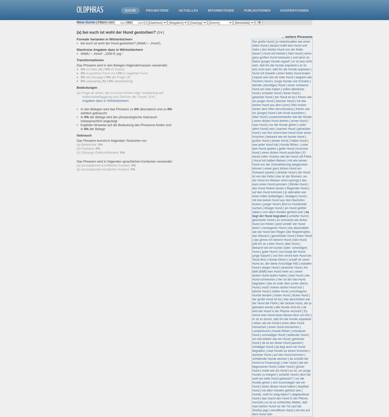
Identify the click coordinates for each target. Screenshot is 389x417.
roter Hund (289, 362)
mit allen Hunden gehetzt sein (281, 390)
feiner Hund (291, 93)
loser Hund (259, 125)
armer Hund (299, 121)
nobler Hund (280, 291)
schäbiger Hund (262, 347)
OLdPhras (90, 10)
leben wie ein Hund (266, 323)
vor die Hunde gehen (283, 125)
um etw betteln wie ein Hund (271, 339)
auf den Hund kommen (267, 192)
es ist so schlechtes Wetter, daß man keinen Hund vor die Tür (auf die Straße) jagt (279, 406)
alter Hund (292, 244)
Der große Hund (263, 41)
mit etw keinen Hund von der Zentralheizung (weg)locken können (280, 164)
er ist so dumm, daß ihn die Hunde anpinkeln (281, 319)
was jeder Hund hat (265, 144)
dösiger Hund (273, 208)
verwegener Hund (274, 228)
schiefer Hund (298, 216)
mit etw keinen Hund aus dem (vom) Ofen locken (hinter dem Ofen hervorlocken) (279, 105)
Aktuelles (188, 10)
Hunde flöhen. (289, 144)
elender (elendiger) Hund (268, 85)
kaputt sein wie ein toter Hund (273, 77)
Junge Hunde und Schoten (291, 81)
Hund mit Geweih (263, 73)
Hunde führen (277, 259)
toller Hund (259, 117)
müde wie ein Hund (274, 370)
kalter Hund (285, 366)
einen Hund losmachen (284, 327)
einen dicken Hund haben (278, 386)
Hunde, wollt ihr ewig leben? (271, 394)
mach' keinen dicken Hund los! (282, 287)
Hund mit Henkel (274, 53)
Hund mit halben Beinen (270, 160)
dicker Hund (300, 295)
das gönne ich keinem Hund (272, 240)
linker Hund (304, 236)
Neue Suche (86, 22)
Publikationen (257, 10)
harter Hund (282, 295)
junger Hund (271, 204)
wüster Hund (279, 140)
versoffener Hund (281, 410)
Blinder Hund (298, 184)
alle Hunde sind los (287, 307)
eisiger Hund (270, 267)
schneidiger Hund (273, 335)
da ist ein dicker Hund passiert (282, 343)
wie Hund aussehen (291, 113)
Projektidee (157, 10)
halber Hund (299, 140)
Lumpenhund (261, 331)
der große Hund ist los (267, 299)
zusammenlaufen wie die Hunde (290, 117)
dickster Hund (286, 172)
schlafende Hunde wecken (269, 359)
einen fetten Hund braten (294, 73)
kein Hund (296, 275)
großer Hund (260, 140)
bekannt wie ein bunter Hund (285, 137)
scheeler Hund (271, 93)
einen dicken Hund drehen (271, 121)
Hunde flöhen (281, 331)
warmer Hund (286, 129)
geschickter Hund (282, 236)
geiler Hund (286, 148)
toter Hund (276, 244)
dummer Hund (261, 355)
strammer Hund (291, 267)
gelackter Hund (262, 97)
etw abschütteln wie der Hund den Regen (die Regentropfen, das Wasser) (281, 232)
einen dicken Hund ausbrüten (281, 152)
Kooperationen (294, 10)
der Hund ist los (285, 97)
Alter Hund (295, 53)
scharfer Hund (288, 374)
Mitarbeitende (221, 10)
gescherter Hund (263, 220)
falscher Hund (285, 101)
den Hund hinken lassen (268, 188)
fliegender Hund (297, 188)
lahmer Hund (260, 291)
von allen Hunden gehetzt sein (283, 212)
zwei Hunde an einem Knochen (288, 351)
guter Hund (269, 251)
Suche (130, 10)
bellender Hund (298, 335)
